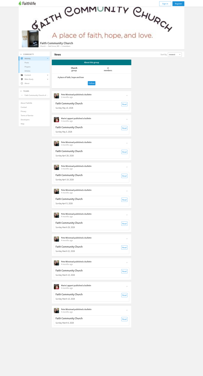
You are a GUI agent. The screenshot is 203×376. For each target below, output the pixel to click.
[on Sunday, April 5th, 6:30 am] (67, 192)
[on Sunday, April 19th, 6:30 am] (67, 168)
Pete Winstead (67, 94)
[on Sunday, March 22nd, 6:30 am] (67, 240)
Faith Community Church (69, 103)
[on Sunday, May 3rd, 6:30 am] (67, 121)
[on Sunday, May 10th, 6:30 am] (67, 97)
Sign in (165, 3)
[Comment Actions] (127, 95)
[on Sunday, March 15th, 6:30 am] (67, 264)
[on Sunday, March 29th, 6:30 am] (67, 216)
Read (124, 104)
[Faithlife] (29, 3)
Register (178, 3)
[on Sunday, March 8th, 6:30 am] (67, 312)
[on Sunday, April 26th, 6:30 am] (67, 144)
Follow (92, 83)
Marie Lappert (67, 118)
